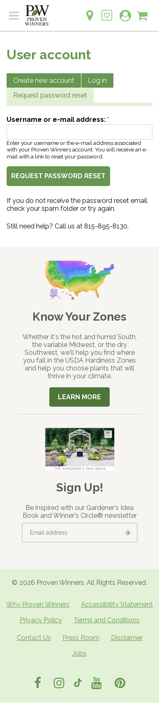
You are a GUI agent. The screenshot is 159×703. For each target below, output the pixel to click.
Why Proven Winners (37, 604)
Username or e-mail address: (58, 119)
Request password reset (50, 95)
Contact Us (34, 638)
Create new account (43, 80)
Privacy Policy (41, 620)
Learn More (79, 397)
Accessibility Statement (117, 604)
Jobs (79, 653)
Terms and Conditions (107, 620)
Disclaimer (127, 638)
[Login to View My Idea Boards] (107, 11)
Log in (97, 80)
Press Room (80, 638)
